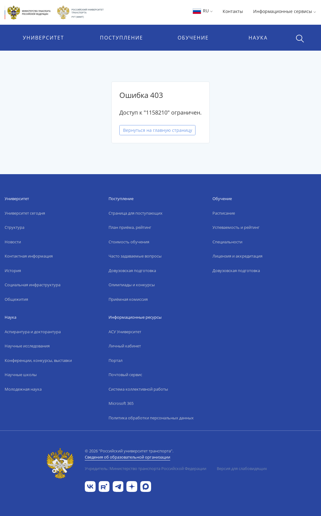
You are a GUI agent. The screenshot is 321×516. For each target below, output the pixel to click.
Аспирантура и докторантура (33, 331)
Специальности (227, 242)
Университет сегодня (25, 213)
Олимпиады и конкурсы (132, 284)
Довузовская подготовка (132, 270)
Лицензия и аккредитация (237, 256)
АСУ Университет (125, 331)
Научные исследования (27, 346)
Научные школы (21, 374)
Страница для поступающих (136, 213)
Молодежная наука (23, 389)
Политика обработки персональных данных (151, 418)
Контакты (233, 11)
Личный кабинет (125, 346)
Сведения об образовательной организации (127, 457)
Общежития (16, 299)
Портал (115, 360)
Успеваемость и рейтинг (236, 227)
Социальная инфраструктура (32, 284)
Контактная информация (29, 256)
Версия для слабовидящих (242, 468)
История (13, 270)
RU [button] (202, 11)
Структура (14, 227)
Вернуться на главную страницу (157, 130)
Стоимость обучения (129, 242)
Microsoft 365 (121, 403)
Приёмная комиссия (128, 299)
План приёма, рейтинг (130, 227)
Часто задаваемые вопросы (135, 256)
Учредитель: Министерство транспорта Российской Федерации (145, 468)
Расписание (223, 213)
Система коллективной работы (138, 389)
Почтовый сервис (125, 374)
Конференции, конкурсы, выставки (38, 360)
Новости (13, 242)
